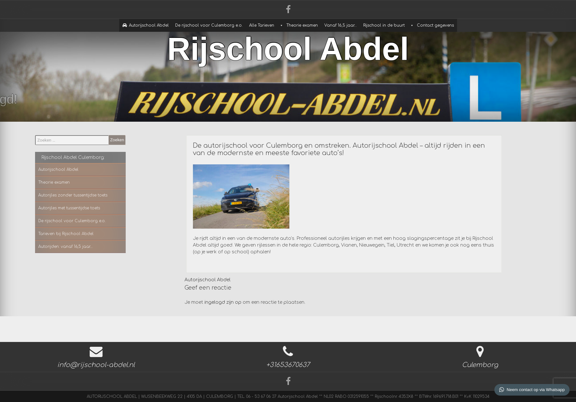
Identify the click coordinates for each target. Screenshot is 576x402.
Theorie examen (302, 25)
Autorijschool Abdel (149, 25)
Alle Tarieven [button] (261, 25)
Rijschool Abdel (288, 45)
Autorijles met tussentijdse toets (54, 208)
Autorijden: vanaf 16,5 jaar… (50, 246)
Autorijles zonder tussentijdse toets (57, 195)
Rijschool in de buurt (384, 25)
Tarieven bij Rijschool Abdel (50, 234)
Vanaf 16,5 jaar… (340, 25)
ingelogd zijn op (222, 302)
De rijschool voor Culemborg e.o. (209, 25)
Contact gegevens (435, 25)
